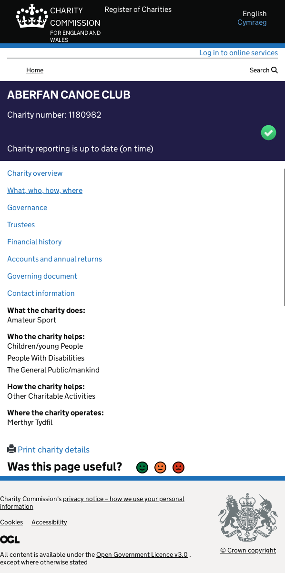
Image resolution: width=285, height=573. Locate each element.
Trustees (21, 224)
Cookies (11, 522)
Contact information (41, 293)
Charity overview (34, 173)
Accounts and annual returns (54, 258)
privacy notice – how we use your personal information (92, 502)
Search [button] (264, 70)
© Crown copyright (248, 550)
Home (34, 70)
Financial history (34, 241)
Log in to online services (238, 52)
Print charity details (48, 449)
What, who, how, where (44, 190)
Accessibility (49, 522)
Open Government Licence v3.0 (142, 554)
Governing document (42, 276)
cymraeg (252, 22)
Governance (27, 207)
